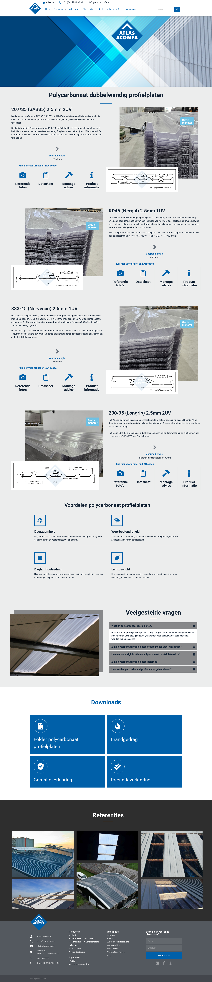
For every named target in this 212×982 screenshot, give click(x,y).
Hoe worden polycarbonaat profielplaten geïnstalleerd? (141, 669)
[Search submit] (177, 9)
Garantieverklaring (53, 780)
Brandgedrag (124, 739)
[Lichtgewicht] (117, 558)
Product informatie (91, 185)
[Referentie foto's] (22, 175)
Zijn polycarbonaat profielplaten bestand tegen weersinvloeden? (146, 646)
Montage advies (68, 185)
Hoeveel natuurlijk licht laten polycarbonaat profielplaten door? (145, 654)
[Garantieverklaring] (40, 766)
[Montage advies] (68, 175)
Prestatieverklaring (130, 780)
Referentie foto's (22, 185)
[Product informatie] (91, 175)
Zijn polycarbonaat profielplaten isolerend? (134, 661)
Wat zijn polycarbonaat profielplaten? (131, 625)
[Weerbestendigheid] (117, 520)
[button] (60, 9)
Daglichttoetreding (48, 569)
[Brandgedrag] (118, 726)
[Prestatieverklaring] (118, 766)
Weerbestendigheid (125, 531)
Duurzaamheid (44, 531)
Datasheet (45, 184)
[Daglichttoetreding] (40, 558)
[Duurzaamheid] (40, 520)
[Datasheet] (45, 175)
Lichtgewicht (120, 569)
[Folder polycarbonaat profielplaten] (40, 726)
